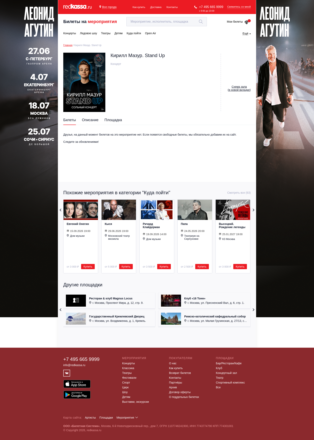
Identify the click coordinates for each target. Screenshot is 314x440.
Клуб (219, 368)
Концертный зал (226, 373)
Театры (127, 373)
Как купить (139, 7)
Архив (173, 387)
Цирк (125, 387)
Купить (88, 266)
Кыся (108, 224)
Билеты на (90, 21)
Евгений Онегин (78, 224)
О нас (172, 363)
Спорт (126, 382)
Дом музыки (76, 235)
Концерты (128, 363)
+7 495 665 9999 (211, 7)
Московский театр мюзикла (117, 237)
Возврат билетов (180, 373)
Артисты (90, 417)
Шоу (125, 392)
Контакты (172, 7)
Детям (126, 397)
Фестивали (129, 377)
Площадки (106, 417)
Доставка (155, 7)
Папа (184, 224)
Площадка (113, 120)
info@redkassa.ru (74, 365)
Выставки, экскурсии (135, 401)
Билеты (69, 120)
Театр (219, 377)
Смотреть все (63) (239, 192)
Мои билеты (238, 21)
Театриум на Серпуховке (190, 237)
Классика (128, 368)
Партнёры (175, 382)
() (239, 88)
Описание (90, 120)
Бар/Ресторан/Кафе (229, 363)
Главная (67, 45)
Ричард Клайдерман (151, 225)
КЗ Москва (227, 239)
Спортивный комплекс (230, 382)
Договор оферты (180, 392)
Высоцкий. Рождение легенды (232, 225)
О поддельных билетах (184, 397)
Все (218, 387)
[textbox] (166, 21)
